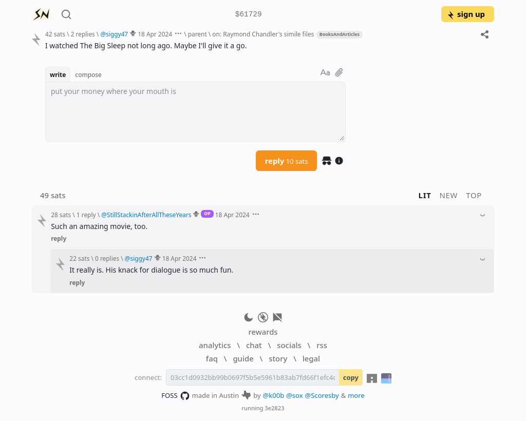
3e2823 (274, 408)
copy (351, 377)
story (278, 358)
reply (286, 161)
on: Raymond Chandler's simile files (263, 34)
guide (243, 358)
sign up (465, 14)
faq (212, 358)
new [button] (449, 195)
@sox (294, 395)
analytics (215, 345)
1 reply (86, 214)
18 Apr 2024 (155, 34)
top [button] (474, 195)
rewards (262, 332)
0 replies (107, 258)
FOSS (175, 396)
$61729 (248, 15)
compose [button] (88, 74)
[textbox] (195, 112)
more (356, 395)
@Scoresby (322, 395)
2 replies (83, 34)
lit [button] (425, 195)
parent (197, 34)
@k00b (274, 395)
